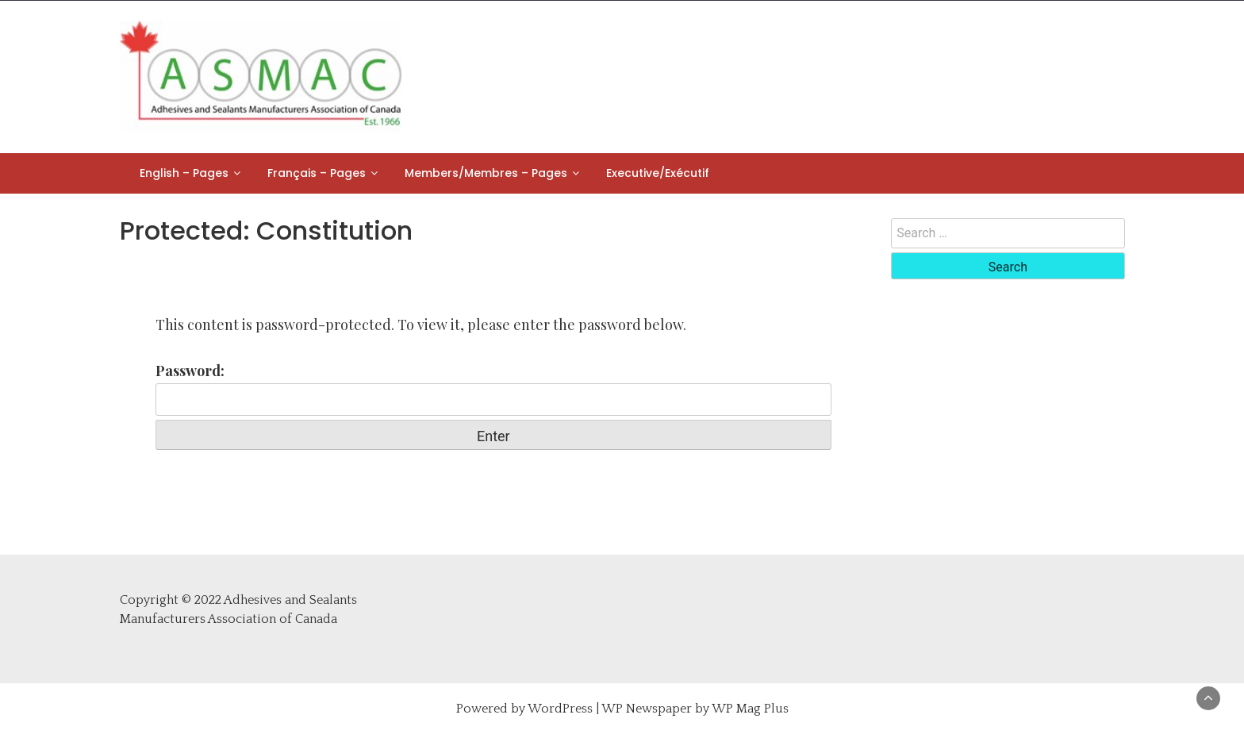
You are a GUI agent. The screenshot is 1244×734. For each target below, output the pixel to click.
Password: (494, 388)
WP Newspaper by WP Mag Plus (695, 708)
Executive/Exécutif (657, 173)
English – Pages (184, 173)
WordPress (560, 708)
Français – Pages (316, 173)
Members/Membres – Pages (486, 173)
